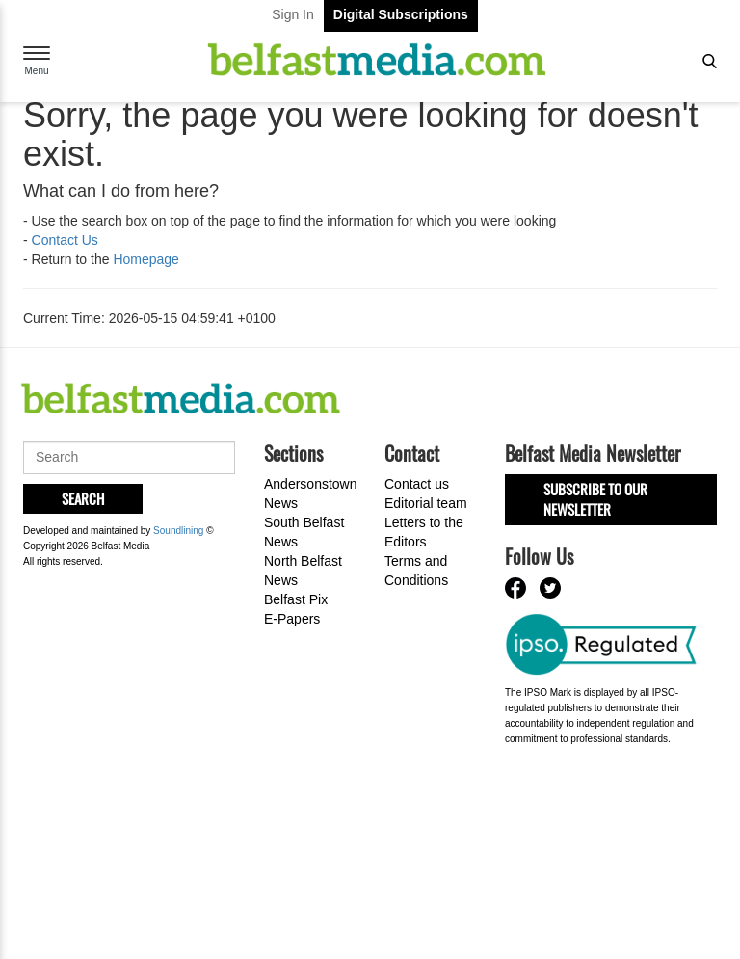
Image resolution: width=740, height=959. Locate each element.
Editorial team (425, 503)
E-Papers (292, 618)
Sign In (293, 14)
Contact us (416, 484)
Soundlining (178, 530)
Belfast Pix (296, 599)
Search (83, 498)
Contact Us (65, 240)
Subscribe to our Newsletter (595, 498)
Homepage (146, 259)
